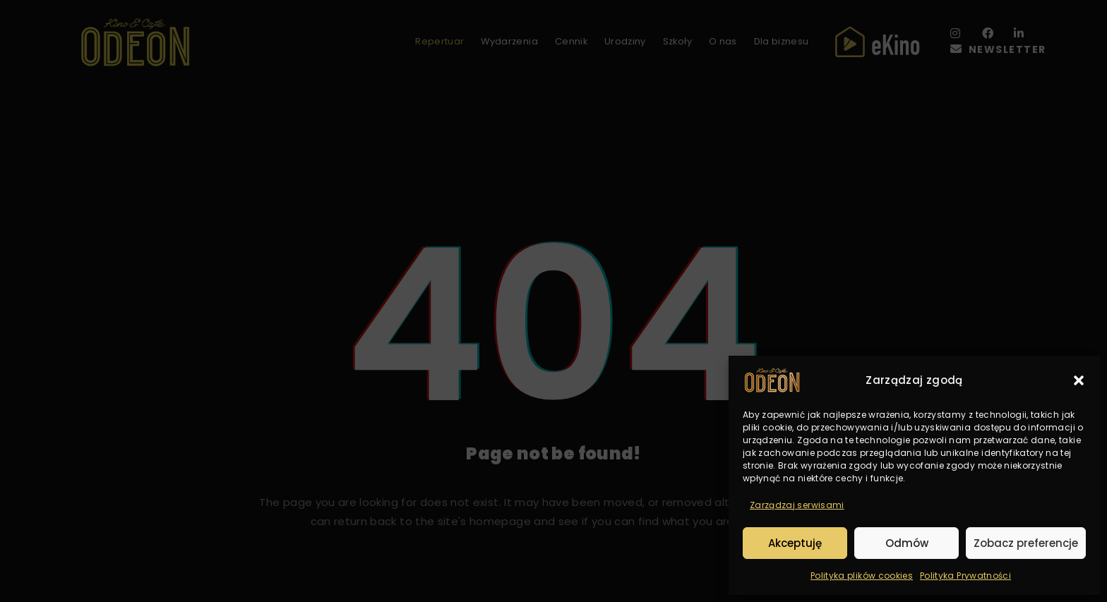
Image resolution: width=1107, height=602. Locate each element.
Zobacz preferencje (1026, 543)
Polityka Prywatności (965, 576)
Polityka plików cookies (861, 576)
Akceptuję (795, 543)
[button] (1079, 380)
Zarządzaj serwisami (797, 505)
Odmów (906, 543)
